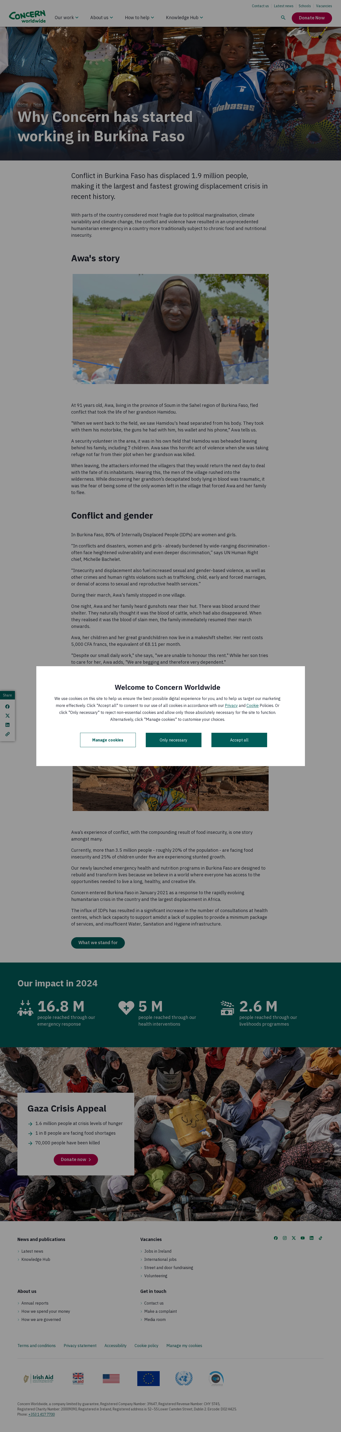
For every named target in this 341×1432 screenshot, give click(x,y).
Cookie (252, 705)
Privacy (231, 705)
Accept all (239, 739)
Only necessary (173, 739)
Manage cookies (107, 739)
